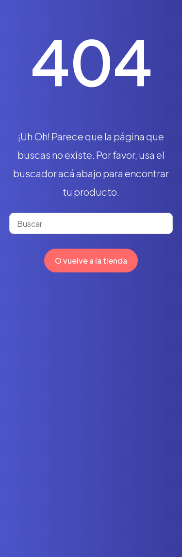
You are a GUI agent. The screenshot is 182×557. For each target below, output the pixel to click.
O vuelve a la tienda (91, 260)
